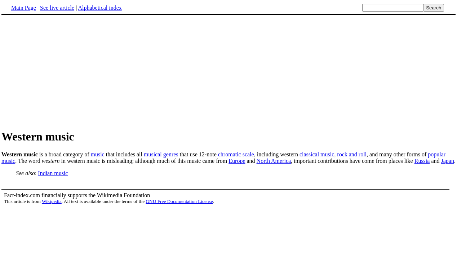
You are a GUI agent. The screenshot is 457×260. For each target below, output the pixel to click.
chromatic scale (236, 154)
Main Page (23, 8)
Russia (422, 161)
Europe (236, 161)
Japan (447, 161)
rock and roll (352, 154)
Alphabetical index (99, 8)
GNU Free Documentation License (179, 201)
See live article (57, 8)
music (97, 154)
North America (274, 161)
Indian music (53, 173)
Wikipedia (52, 201)
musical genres (161, 154)
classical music (317, 154)
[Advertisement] (62, 71)
